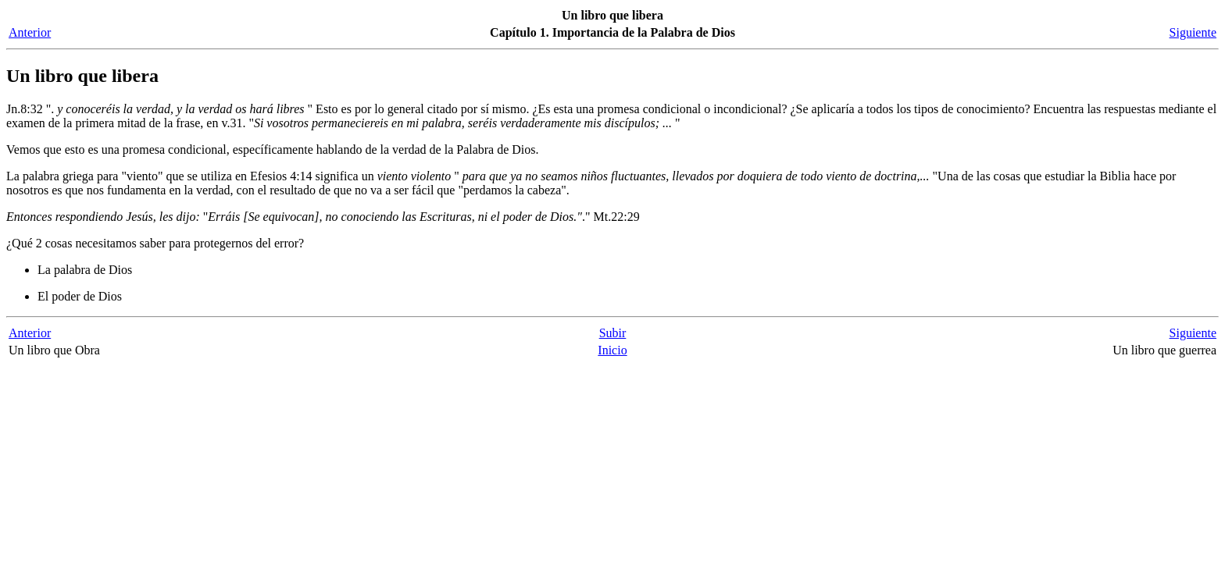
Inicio (612, 350)
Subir (613, 333)
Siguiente (1193, 32)
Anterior (30, 32)
